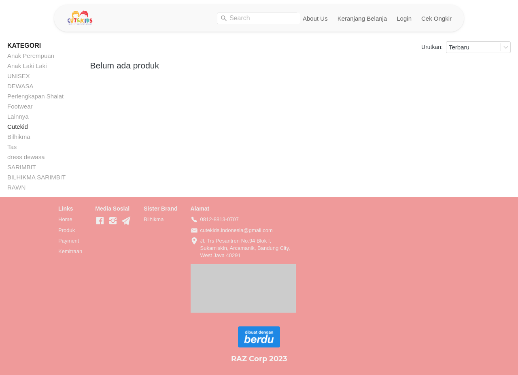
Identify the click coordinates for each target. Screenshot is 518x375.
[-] (100, 221)
